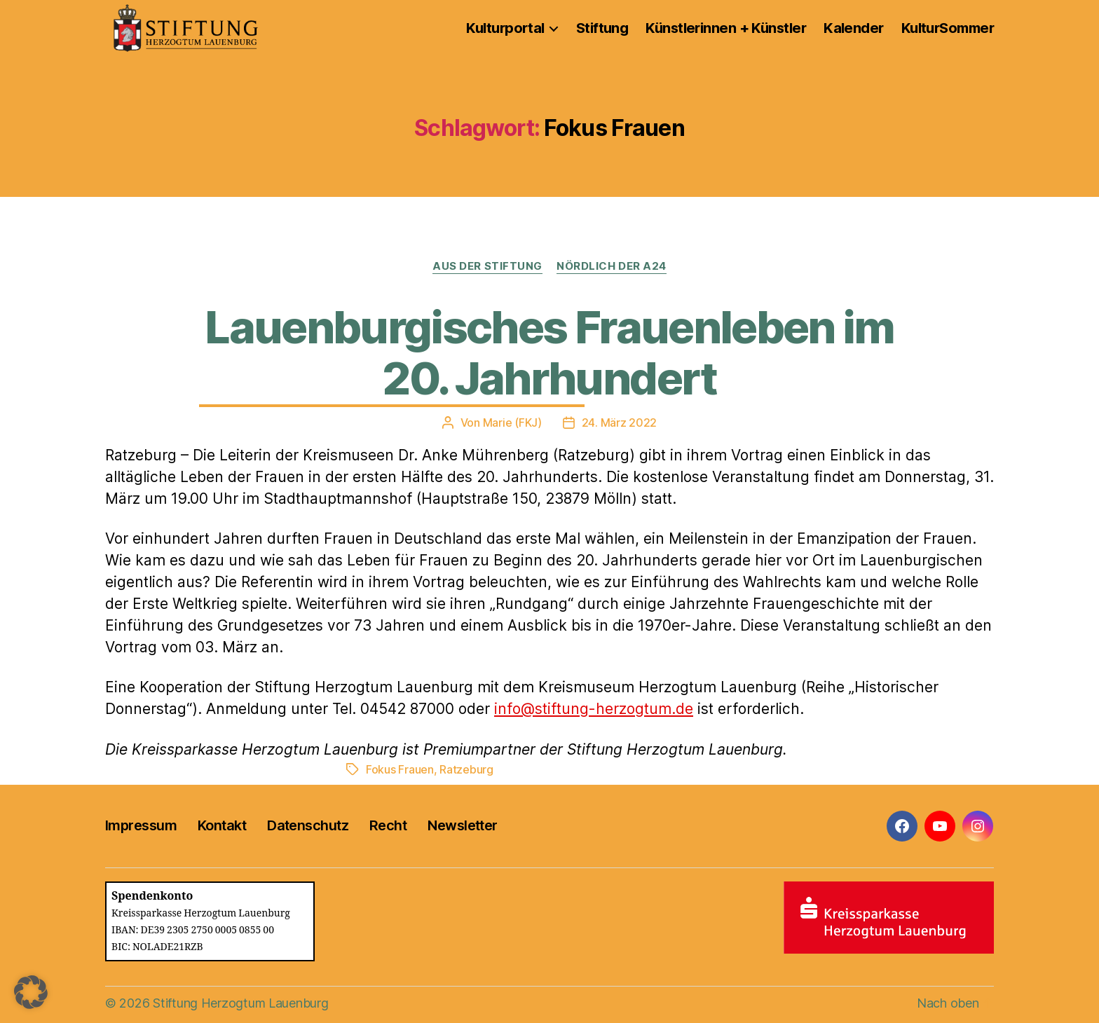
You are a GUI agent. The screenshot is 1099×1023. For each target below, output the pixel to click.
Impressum (141, 825)
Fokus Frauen (400, 769)
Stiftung (602, 28)
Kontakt (222, 825)
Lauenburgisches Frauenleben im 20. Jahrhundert (549, 352)
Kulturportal (505, 28)
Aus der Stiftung (487, 266)
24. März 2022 (619, 423)
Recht (388, 825)
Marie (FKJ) (512, 423)
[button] (31, 992)
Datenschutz (307, 825)
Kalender (854, 28)
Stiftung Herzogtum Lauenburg (240, 1003)
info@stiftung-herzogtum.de (593, 709)
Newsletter (462, 825)
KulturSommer (947, 28)
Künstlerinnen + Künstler (726, 28)
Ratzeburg (466, 769)
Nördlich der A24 (612, 266)
